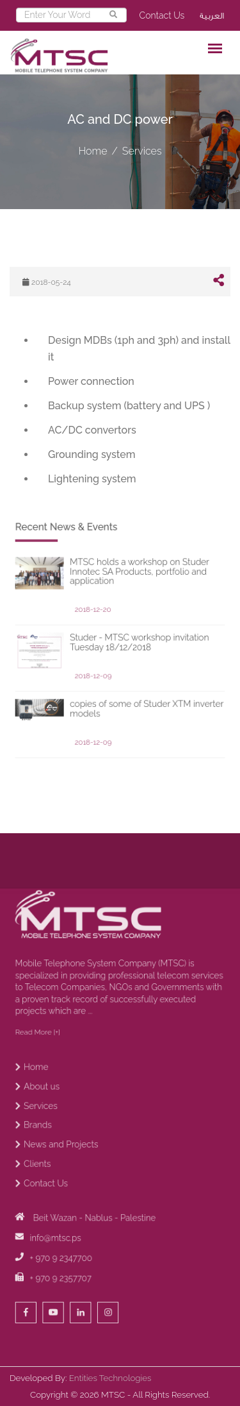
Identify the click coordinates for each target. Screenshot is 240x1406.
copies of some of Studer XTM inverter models (139, 732)
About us (64, 1139)
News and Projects (77, 1181)
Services (142, 151)
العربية (212, 16)
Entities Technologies (110, 1378)
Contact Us (162, 15)
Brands (61, 1167)
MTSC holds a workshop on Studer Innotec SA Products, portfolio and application (134, 632)
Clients (60, 1195)
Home (92, 151)
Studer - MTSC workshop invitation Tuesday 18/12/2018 (134, 684)
